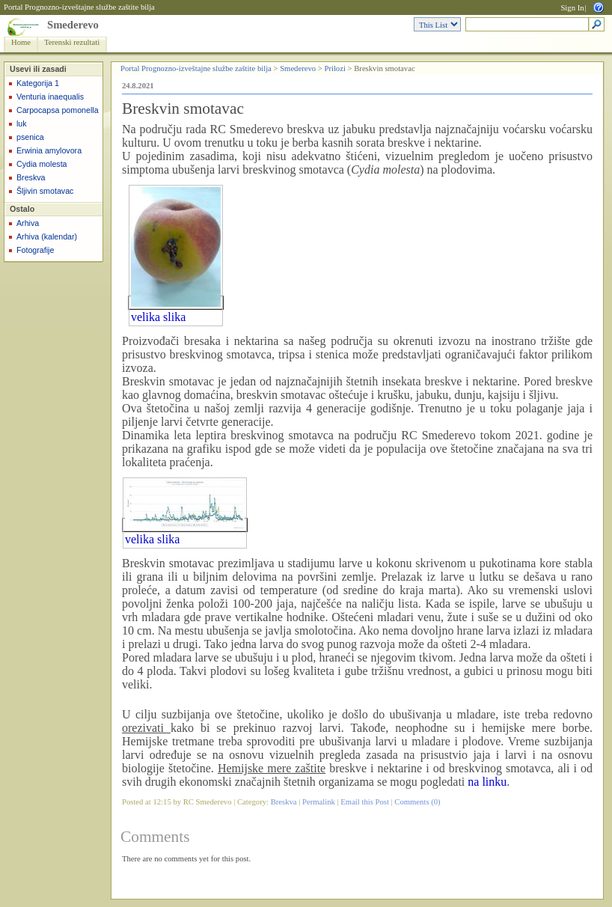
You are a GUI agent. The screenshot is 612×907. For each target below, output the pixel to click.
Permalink (318, 802)
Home (21, 42)
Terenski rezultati (72, 42)
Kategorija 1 (37, 83)
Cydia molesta (41, 163)
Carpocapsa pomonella (57, 110)
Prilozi (334, 68)
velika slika (158, 317)
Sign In (572, 8)
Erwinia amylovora (49, 150)
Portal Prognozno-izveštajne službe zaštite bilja (79, 7)
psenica (30, 136)
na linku (487, 781)
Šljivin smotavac (44, 190)
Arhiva (27, 223)
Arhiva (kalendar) (46, 236)
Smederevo (73, 25)
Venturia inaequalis (50, 96)
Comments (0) (417, 802)
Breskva (31, 177)
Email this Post (364, 802)
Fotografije (35, 249)
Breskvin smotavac (183, 108)
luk (21, 123)
